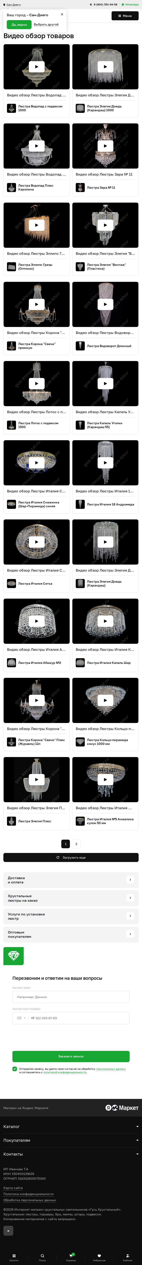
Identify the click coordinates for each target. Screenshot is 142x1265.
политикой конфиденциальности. (65, 1072)
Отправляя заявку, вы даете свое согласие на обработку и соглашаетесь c (72, 1070)
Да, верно (19, 24)
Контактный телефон (26, 1009)
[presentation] (46, 1046)
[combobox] (23, 1018)
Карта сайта (13, 1188)
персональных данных (111, 1068)
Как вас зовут (21, 987)
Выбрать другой (46, 24)
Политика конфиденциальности (28, 1194)
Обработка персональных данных (29, 1200)
